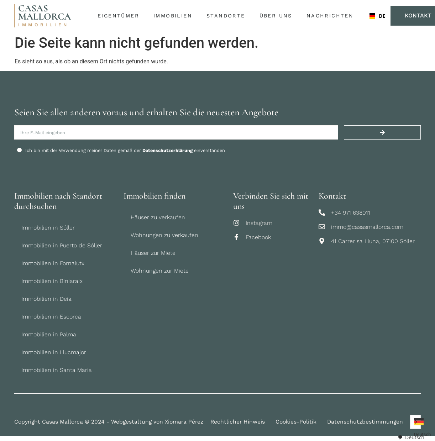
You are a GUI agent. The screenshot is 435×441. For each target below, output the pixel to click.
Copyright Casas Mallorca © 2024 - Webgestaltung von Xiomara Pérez (108, 421)
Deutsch (411, 437)
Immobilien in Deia (46, 298)
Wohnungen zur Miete (160, 270)
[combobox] (372, 16)
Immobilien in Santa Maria (56, 370)
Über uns (278, 16)
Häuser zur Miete (153, 253)
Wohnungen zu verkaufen (164, 235)
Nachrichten (329, 16)
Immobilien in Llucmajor (53, 352)
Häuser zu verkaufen (158, 217)
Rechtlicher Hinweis (237, 421)
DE (374, 15)
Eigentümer (120, 16)
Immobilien (174, 16)
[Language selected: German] (415, 422)
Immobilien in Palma (48, 334)
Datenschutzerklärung (167, 150)
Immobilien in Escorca (51, 316)
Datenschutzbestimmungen (365, 421)
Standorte (227, 16)
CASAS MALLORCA (44, 12)
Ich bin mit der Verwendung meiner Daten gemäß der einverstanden (125, 150)
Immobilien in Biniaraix (52, 281)
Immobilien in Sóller (48, 227)
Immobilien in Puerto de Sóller (61, 245)
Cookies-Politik (296, 421)
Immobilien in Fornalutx (52, 263)
